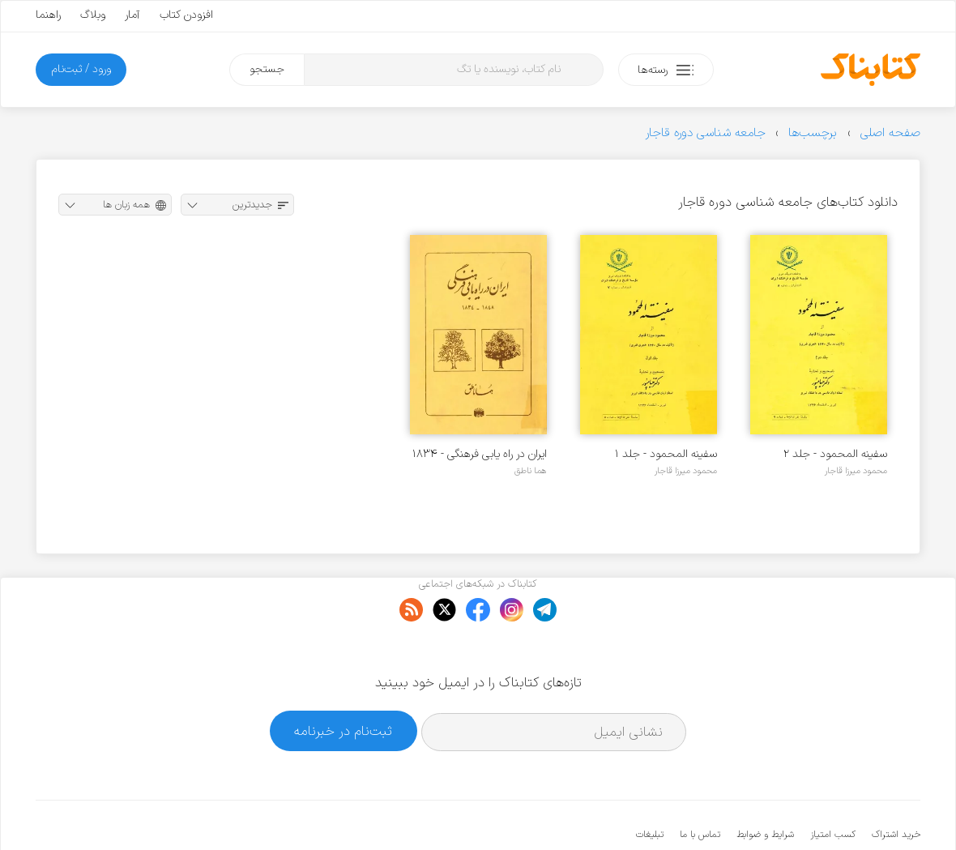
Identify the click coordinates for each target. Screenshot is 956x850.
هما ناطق (530, 470)
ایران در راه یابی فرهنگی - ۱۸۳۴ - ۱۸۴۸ (479, 454)
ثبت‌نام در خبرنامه (343, 681)
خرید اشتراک (896, 785)
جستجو (267, 69)
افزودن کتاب (186, 14)
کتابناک (835, 810)
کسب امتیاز (833, 785)
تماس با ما (700, 785)
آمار (132, 14)
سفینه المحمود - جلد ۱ (666, 454)
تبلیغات (650, 785)
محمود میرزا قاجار (856, 470)
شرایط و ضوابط (765, 785)
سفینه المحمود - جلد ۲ (835, 454)
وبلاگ (92, 14)
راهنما (48, 14)
